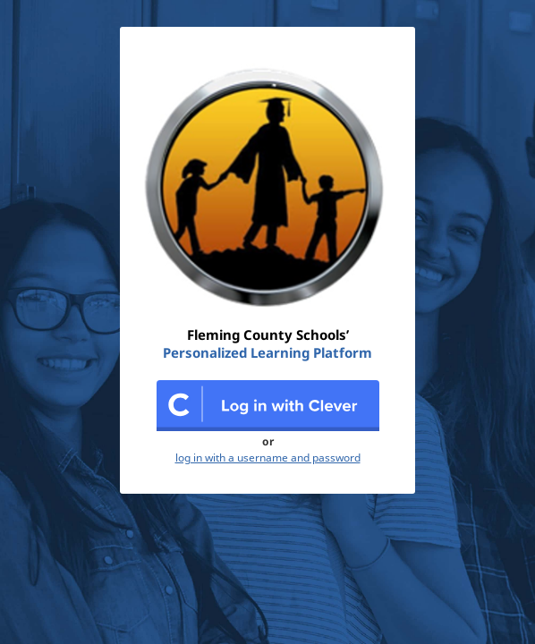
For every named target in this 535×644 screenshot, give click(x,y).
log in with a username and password (268, 458)
